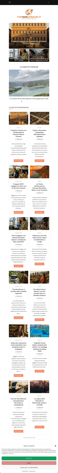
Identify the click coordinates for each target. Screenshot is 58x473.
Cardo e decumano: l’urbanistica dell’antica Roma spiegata (39, 133)
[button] (55, 446)
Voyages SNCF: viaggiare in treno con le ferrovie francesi (18, 186)
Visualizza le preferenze (29, 467)
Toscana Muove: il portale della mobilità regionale (18, 291)
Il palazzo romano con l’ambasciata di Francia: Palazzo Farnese (18, 133)
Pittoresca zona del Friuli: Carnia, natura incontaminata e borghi (39, 59)
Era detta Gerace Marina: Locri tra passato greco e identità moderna (39, 292)
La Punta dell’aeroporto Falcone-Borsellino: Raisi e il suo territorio (39, 187)
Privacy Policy (32, 471)
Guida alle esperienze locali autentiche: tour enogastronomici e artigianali (18, 346)
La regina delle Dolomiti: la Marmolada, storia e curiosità (39, 402)
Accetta (29, 458)
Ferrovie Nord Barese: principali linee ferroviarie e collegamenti (18, 402)
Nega (29, 463)
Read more (18, 160)
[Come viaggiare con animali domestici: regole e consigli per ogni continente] (19, 55)
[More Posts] (29, 438)
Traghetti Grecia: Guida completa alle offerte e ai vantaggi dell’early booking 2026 (39, 347)
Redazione (19, 139)
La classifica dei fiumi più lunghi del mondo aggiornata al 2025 (29, 99)
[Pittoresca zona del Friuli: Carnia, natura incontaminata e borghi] (39, 55)
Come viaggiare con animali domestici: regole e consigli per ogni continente (19, 58)
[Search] (48, 2)
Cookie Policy (25, 471)
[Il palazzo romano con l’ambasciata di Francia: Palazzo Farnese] (29, 36)
